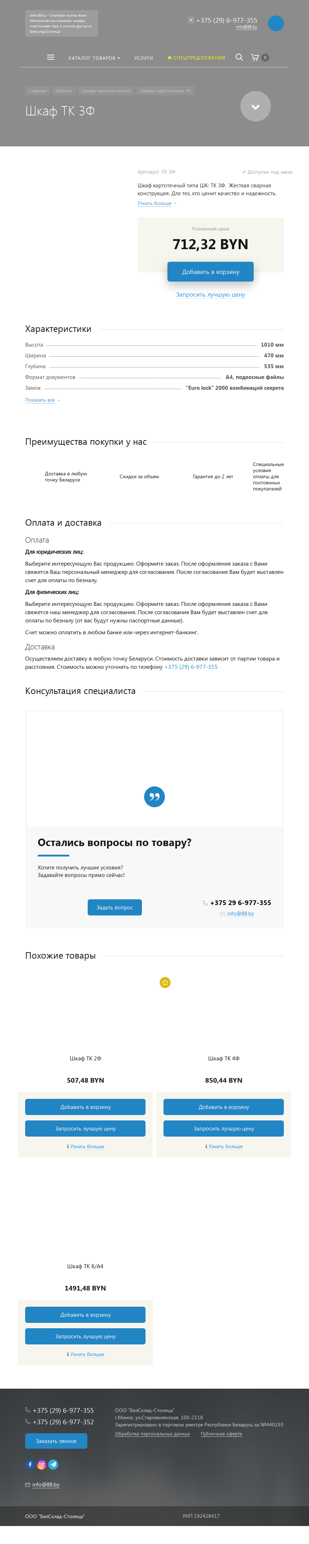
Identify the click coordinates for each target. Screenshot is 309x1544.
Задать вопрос (115, 907)
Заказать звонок (56, 1440)
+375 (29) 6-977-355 (191, 666)
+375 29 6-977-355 (240, 902)
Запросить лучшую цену (85, 1128)
